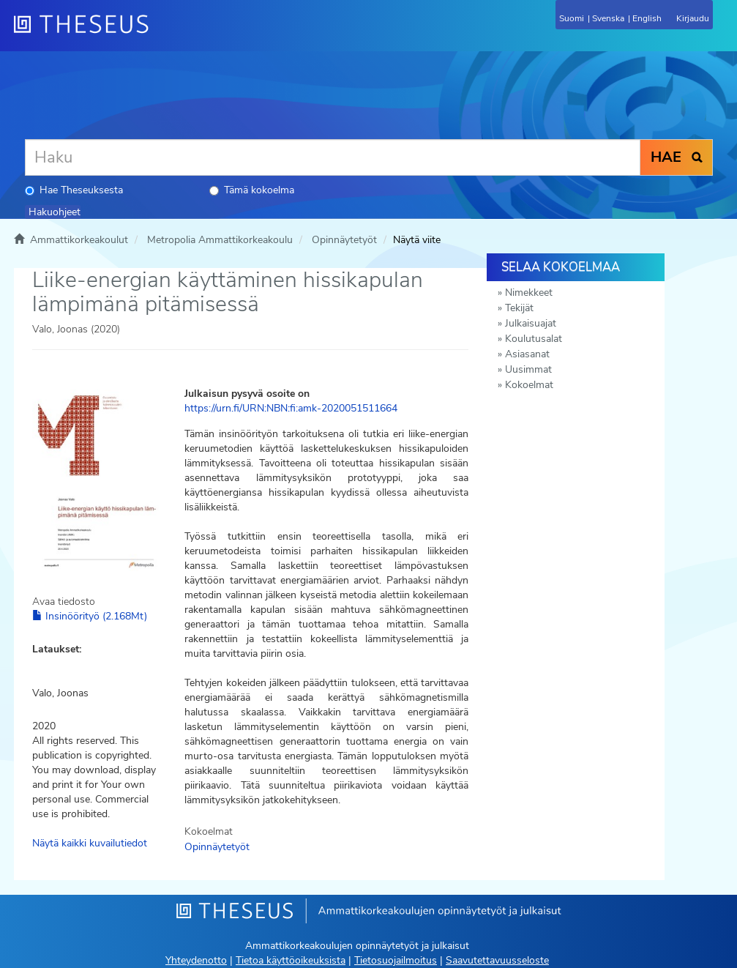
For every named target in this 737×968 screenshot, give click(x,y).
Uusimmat (528, 369)
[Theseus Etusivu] (160, 33)
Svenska (608, 18)
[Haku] (332, 157)
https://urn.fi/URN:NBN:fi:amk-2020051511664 (290, 408)
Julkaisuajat (530, 323)
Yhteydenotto (196, 960)
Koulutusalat (533, 339)
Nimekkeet (529, 292)
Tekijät (519, 308)
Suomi (571, 18)
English (647, 18)
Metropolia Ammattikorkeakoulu (220, 240)
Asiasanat (527, 354)
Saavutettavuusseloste (497, 960)
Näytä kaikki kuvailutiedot (89, 843)
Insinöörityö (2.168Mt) (89, 616)
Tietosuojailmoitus (395, 960)
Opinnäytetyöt (344, 240)
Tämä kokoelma (251, 190)
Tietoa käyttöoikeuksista (290, 960)
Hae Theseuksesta (74, 190)
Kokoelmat (529, 385)
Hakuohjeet (55, 212)
